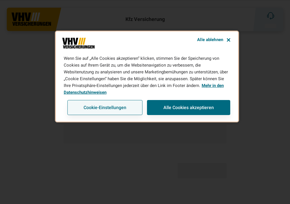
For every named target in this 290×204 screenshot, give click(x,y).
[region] (147, 76)
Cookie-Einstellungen (105, 107)
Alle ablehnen (210, 39)
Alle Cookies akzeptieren (188, 107)
